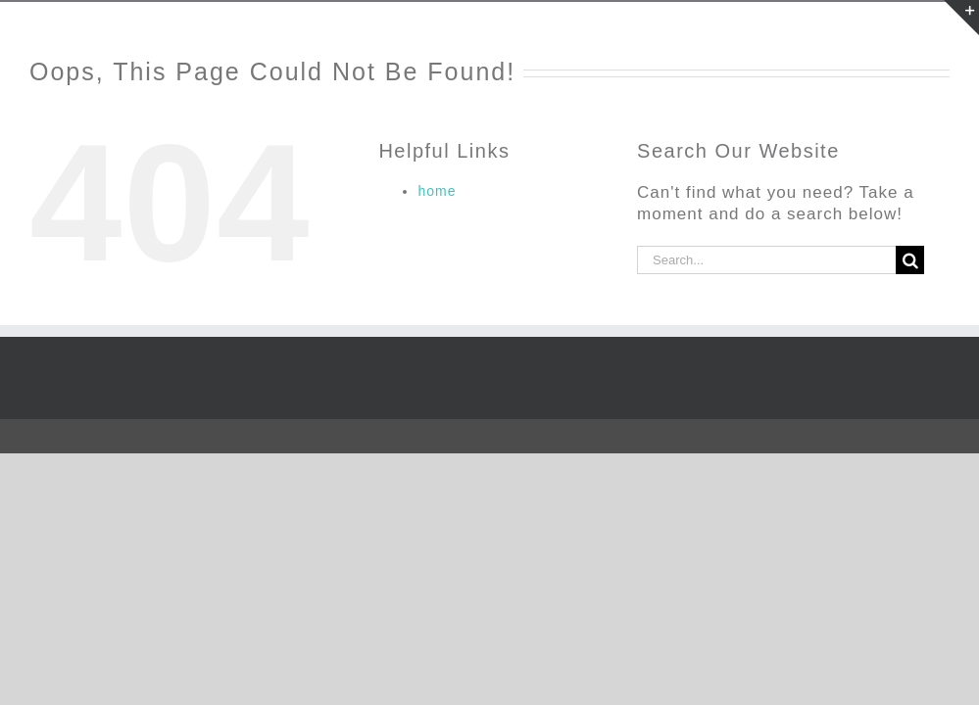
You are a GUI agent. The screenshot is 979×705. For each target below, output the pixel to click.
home (436, 191)
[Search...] (766, 260)
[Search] (910, 260)
